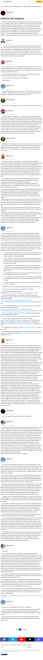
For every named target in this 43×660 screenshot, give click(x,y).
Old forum (6, 6)
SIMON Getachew (9, 421)
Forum (2, 6)
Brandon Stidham (9, 110)
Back (17, 629)
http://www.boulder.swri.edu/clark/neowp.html (12, 320)
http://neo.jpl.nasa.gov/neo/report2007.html (30, 333)
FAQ (2, 647)
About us (3, 644)
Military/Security (27, 6)
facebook (4, 639)
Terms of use (7, 644)
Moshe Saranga (9, 61)
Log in (39, 1)
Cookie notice (19, 644)
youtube (21, 639)
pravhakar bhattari (10, 410)
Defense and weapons (36, 6)
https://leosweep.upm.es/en (29, 327)
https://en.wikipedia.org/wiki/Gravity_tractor (15, 293)
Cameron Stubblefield (10, 99)
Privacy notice (13, 644)
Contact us (29, 647)
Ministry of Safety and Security (16, 6)
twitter (13, 639)
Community (29, 644)
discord (30, 639)
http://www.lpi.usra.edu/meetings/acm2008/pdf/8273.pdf (14, 316)
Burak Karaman (9, 40)
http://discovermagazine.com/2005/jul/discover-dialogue (19, 323)
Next (26, 629)
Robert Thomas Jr (9, 155)
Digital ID (24, 644)
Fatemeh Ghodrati (9, 545)
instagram (39, 639)
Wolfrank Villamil (9, 12)
